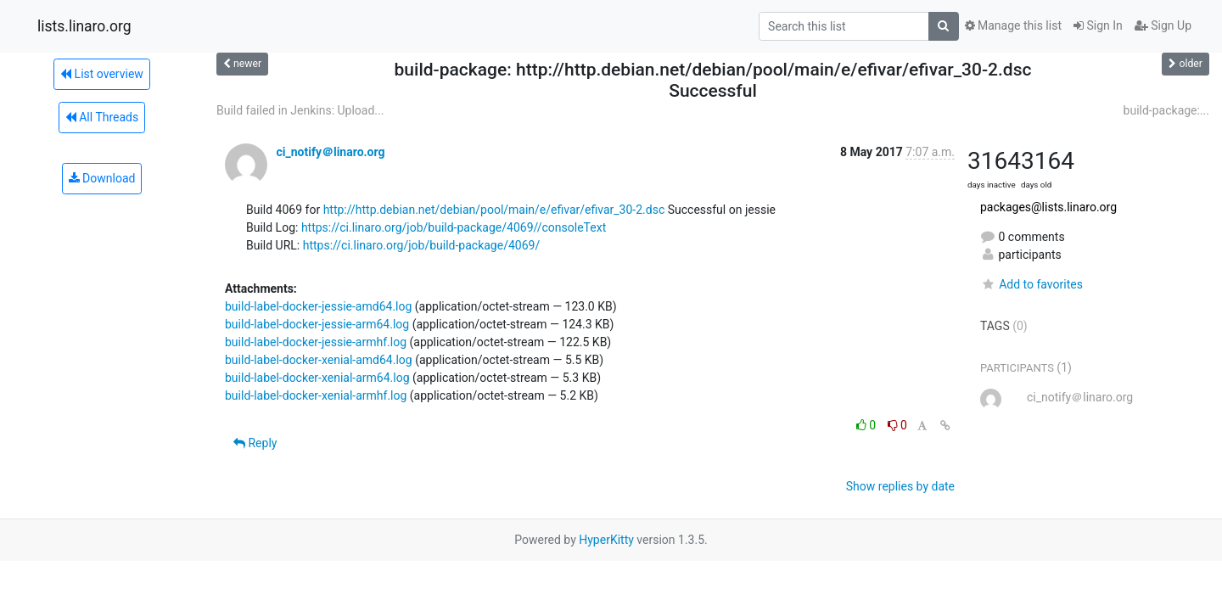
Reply (255, 443)
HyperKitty (606, 540)
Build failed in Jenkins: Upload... (300, 110)
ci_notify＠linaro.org (330, 152)
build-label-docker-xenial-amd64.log (318, 360)
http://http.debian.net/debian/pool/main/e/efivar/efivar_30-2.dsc (494, 209)
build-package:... (1166, 110)
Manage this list (1013, 25)
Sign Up (1163, 25)
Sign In (1098, 25)
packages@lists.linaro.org (1048, 207)
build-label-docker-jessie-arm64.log (317, 324)
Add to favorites (1031, 284)
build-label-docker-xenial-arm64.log (317, 377)
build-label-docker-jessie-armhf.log (315, 342)
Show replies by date (900, 486)
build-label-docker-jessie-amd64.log (318, 306)
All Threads (101, 117)
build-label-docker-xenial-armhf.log (315, 395)
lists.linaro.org (84, 26)
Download (102, 178)
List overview (101, 74)
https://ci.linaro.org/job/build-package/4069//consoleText (453, 227)
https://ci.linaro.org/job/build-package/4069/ (421, 245)
